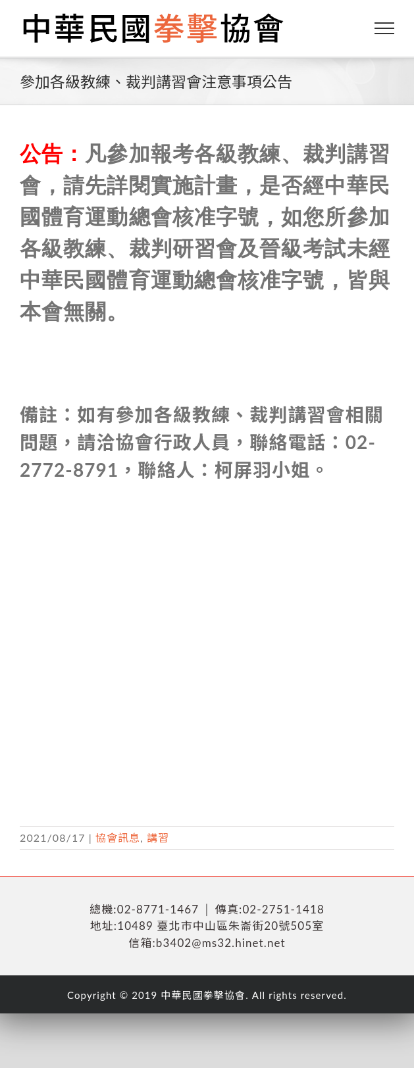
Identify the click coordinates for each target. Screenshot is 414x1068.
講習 (158, 837)
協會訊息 (117, 837)
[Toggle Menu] (384, 28)
